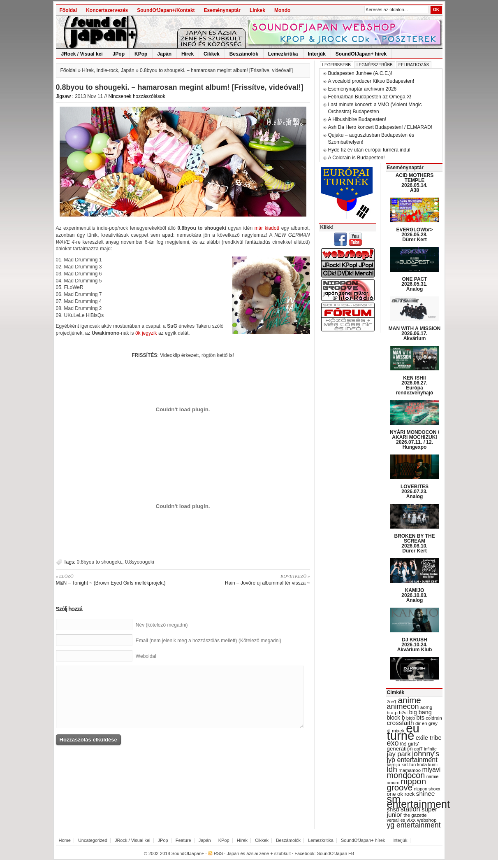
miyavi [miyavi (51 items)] (431, 769)
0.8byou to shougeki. (100, 562)
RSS (218, 853)
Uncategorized (92, 840)
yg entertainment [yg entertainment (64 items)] (414, 825)
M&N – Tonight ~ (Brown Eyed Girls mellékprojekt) (116, 579)
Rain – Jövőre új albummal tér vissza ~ (249, 579)
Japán (164, 54)
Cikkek (212, 54)
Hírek (187, 54)
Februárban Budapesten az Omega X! (370, 97)
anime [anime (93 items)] (409, 700)
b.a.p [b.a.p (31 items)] (392, 713)
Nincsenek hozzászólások (137, 96)
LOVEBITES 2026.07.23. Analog (415, 491)
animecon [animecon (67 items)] (403, 706)
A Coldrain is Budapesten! (356, 158)
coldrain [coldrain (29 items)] (434, 718)
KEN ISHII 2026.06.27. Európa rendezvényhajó (414, 385)
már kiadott (267, 228)
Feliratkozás (413, 65)
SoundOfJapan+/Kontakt (166, 10)
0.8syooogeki (139, 562)
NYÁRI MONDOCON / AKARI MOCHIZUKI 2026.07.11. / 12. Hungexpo (414, 439)
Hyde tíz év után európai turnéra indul (369, 150)
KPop (140, 54)
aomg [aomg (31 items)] (426, 707)
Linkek (257, 10)
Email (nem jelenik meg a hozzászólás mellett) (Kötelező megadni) (208, 640)
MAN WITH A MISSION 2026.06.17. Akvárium (414, 333)
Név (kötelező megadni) (162, 625)
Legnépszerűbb (375, 65)
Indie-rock (107, 70)
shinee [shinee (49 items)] (425, 793)
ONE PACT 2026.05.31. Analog (414, 284)
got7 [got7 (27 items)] (418, 748)
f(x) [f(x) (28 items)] (403, 743)
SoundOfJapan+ (187, 853)
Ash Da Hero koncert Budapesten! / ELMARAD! (380, 127)
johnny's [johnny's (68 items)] (425, 754)
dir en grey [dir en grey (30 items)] (426, 723)
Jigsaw (63, 96)
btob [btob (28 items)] (410, 718)
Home (65, 840)
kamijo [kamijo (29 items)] (393, 764)
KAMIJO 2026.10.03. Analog (414, 595)
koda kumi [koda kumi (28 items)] (427, 764)
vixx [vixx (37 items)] (411, 820)
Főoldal (68, 10)
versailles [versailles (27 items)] (396, 820)
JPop (119, 54)
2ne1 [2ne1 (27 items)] (392, 701)
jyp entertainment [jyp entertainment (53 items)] (412, 759)
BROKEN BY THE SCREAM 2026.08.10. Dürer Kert (414, 543)
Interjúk (317, 54)
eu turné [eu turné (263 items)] (403, 731)
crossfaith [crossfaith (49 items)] (400, 722)
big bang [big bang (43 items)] (420, 712)
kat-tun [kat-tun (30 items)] (408, 764)
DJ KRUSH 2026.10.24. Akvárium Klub (414, 645)
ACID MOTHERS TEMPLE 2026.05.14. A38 (415, 182)
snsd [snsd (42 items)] (393, 809)
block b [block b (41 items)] (396, 717)
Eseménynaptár (222, 10)
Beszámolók (243, 54)
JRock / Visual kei (82, 54)
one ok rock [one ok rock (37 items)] (401, 794)
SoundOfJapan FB (335, 853)
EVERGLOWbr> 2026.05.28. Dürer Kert (414, 234)
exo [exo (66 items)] (393, 743)
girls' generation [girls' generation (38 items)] (403, 746)
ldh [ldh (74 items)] (392, 769)
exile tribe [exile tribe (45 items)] (429, 737)
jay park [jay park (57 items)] (399, 754)
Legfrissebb (336, 65)
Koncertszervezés (107, 10)
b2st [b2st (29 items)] (403, 712)
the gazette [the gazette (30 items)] (415, 815)
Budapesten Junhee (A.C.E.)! (360, 73)
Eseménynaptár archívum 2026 (362, 89)
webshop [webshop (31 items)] (426, 820)
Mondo (282, 10)
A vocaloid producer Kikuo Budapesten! (371, 81)
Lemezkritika (283, 54)
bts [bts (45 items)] (420, 717)
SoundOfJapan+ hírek (361, 54)
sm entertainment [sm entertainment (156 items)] (418, 801)
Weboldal (146, 656)
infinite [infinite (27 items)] (430, 748)
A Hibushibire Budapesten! (357, 119)
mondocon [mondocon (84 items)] (406, 775)
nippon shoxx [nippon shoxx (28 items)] (427, 788)
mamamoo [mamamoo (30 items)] (409, 770)
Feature (183, 840)
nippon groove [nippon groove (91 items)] (406, 784)
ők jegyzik (146, 333)
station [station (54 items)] (410, 809)
